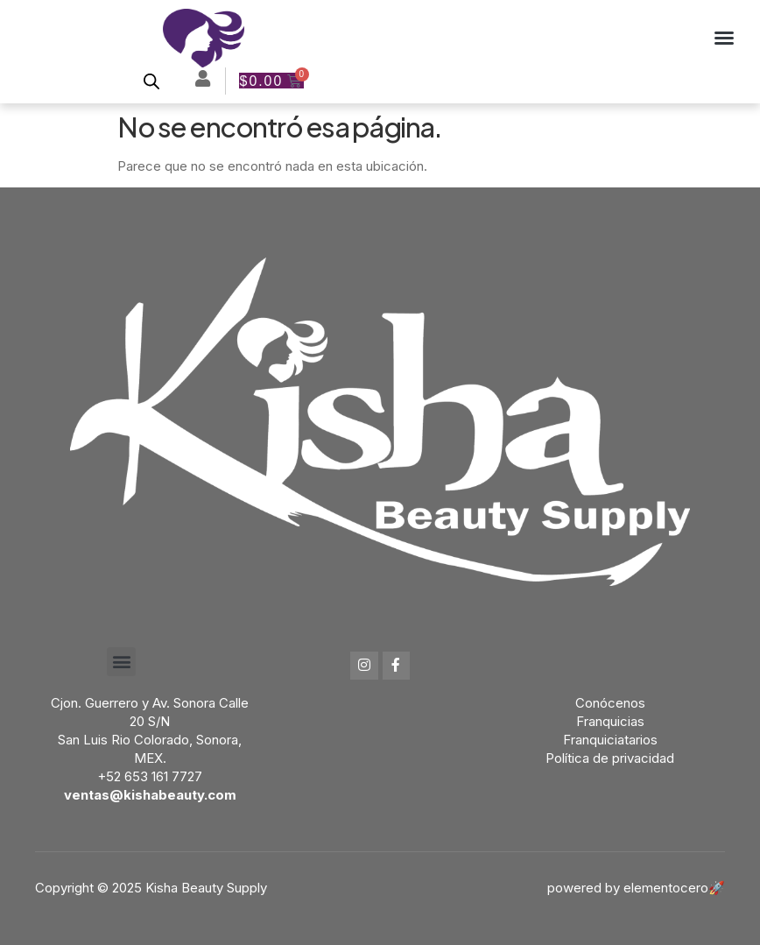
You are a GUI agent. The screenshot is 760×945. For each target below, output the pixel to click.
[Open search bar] (151, 81)
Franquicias (610, 721)
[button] (724, 37)
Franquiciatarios (610, 739)
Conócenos (610, 703)
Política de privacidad (609, 758)
